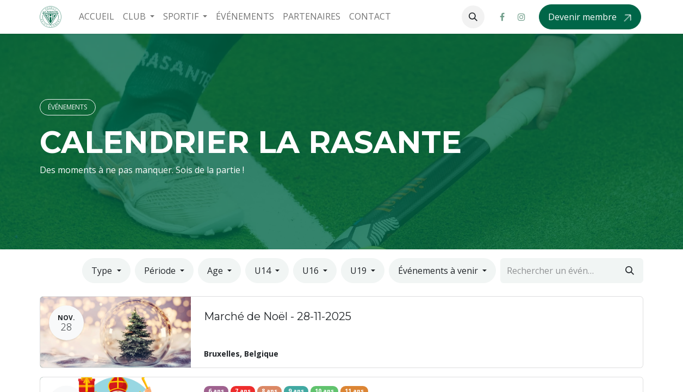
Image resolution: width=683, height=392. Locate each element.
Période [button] (161, 271)
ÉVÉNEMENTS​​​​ (67, 107)
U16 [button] (311, 271)
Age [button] (216, 271)
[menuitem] (96, 16)
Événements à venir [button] (439, 271)
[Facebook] (502, 17)
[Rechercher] (629, 270)
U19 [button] (359, 271)
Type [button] (102, 271)
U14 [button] (263, 271)
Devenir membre (583, 17)
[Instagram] (521, 17)
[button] (473, 16)
